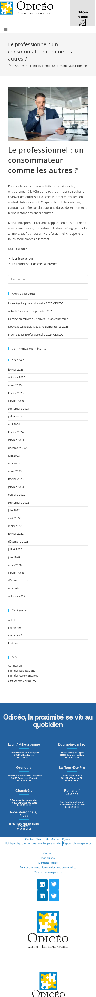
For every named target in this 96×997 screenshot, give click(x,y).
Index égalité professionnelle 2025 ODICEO (35, 303)
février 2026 (15, 369)
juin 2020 (14, 557)
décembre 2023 (18, 448)
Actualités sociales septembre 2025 (31, 311)
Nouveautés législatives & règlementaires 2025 (38, 327)
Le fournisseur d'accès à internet (35, 264)
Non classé (15, 635)
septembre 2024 (18, 409)
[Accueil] (9, 66)
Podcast (13, 643)
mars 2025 (15, 385)
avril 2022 (14, 518)
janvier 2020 (16, 573)
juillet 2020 (15, 549)
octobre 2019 (16, 596)
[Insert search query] (48, 279)
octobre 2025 (16, 377)
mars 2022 (15, 526)
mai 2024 (14, 424)
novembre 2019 (18, 588)
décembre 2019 (18, 580)
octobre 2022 (16, 494)
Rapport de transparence (77, 843)
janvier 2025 (16, 401)
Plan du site (42, 839)
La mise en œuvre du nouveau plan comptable (38, 319)
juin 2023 (14, 455)
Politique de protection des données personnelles (33, 843)
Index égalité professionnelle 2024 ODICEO (35, 334)
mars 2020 (15, 565)
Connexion (15, 665)
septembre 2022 (18, 502)
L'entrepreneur (22, 258)
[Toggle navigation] (6, 29)
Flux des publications (21, 671)
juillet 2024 (15, 416)
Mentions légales (60, 839)
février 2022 (15, 534)
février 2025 (15, 393)
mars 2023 (15, 471)
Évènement (15, 628)
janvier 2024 (16, 440)
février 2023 (15, 479)
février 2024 (15, 432)
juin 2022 (14, 510)
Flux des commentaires (23, 675)
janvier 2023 (16, 487)
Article (12, 620)
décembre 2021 (18, 541)
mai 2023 (14, 463)
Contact (29, 839)
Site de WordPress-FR (22, 680)
